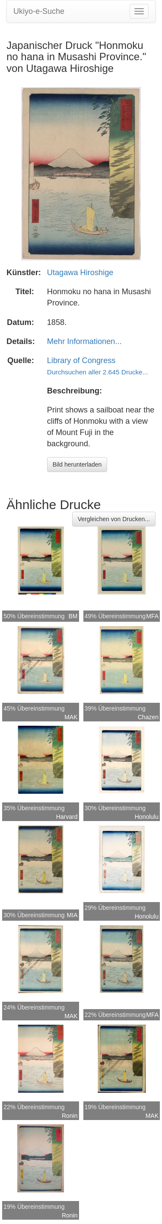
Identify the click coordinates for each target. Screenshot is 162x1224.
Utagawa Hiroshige (80, 272)
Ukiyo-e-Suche (38, 11)
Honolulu (147, 816)
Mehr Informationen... (84, 341)
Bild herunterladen (77, 464)
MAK (70, 717)
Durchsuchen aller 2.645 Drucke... (97, 372)
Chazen (148, 717)
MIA (72, 915)
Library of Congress (81, 360)
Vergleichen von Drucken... (114, 519)
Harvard (67, 816)
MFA (152, 616)
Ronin (70, 1115)
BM (73, 616)
